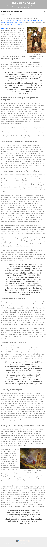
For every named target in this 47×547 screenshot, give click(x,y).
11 (19, 24)
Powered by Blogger (23, 541)
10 (18, 24)
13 (23, 24)
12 (21, 24)
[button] (45, 12)
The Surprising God (23, 3)
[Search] (45, 3)
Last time (4, 28)
